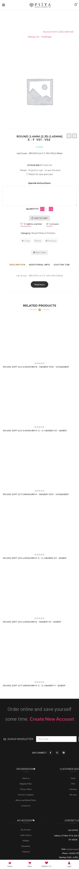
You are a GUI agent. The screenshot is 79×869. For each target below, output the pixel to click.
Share (38, 241)
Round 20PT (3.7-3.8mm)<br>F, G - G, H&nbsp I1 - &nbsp (34, 685)
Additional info (39, 264)
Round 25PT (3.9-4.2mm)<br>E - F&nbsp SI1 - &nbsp (32, 622)
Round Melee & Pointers (26, 31)
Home (7, 31)
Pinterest (51, 241)
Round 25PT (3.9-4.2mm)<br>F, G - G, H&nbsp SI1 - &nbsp (35, 558)
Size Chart (39, 252)
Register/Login (35, 170)
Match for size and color (41, 174)
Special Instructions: (39, 183)
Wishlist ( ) (46, 864)
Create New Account (52, 719)
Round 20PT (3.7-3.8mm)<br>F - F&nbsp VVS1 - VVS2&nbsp (36, 494)
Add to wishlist (32, 224)
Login (69, 864)
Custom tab (62, 264)
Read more (39, 284)
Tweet (26, 241)
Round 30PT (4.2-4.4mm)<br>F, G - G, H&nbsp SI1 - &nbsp (35, 430)
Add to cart (41, 218)
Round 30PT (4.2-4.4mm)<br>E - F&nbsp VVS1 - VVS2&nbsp (36, 367)
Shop (30, 864)
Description (17, 264)
